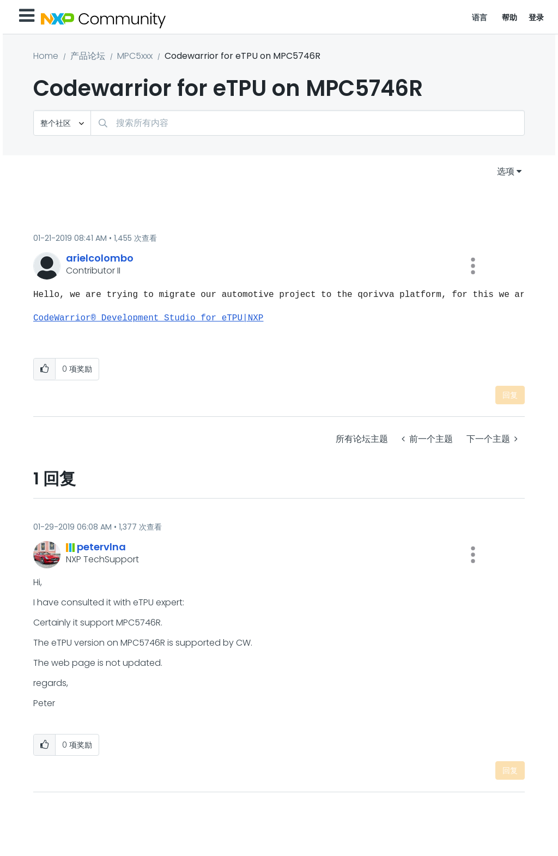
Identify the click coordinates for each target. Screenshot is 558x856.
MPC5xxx (135, 56)
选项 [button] (505, 171)
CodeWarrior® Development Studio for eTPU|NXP (148, 318)
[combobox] (307, 123)
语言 (480, 17)
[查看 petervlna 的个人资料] (101, 547)
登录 (536, 17)
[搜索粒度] (62, 123)
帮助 (510, 17)
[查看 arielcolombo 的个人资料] (100, 258)
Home (45, 56)
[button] (473, 266)
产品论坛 (87, 56)
